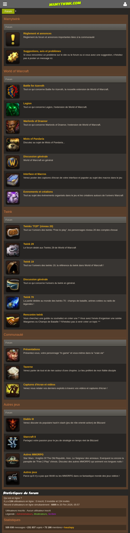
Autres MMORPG (33, 454)
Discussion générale (35, 156)
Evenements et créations (38, 191)
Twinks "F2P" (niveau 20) (38, 226)
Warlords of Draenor (35, 121)
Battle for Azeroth (33, 85)
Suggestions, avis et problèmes (42, 51)
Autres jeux (30, 472)
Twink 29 (28, 244)
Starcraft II (29, 436)
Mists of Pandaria (33, 138)
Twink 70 (28, 297)
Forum (8, 11)
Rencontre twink (33, 314)
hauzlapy (69, 527)
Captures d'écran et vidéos (39, 384)
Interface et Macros (34, 174)
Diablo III (28, 419)
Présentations (31, 349)
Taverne (28, 366)
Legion (27, 103)
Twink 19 (28, 261)
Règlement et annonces (37, 33)
